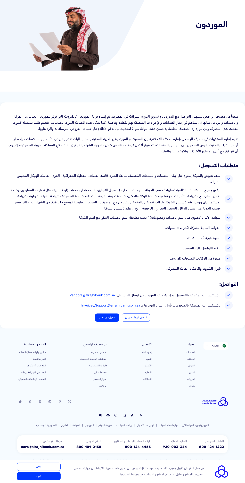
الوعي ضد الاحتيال (145, 425)
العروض (191, 379)
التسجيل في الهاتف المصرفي (32, 379)
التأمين (192, 372)
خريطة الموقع (105, 425)
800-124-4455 (138, 447)
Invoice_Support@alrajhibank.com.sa (110, 305)
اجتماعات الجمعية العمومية (93, 359)
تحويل (192, 385)
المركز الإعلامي (100, 379)
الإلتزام (64, 425)
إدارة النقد (147, 352)
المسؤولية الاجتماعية (46, 425)
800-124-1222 (211, 447)
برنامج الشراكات (124, 425)
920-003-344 (175, 447)
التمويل (191, 365)
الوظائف (103, 385)
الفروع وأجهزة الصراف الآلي (195, 425)
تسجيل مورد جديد (107, 317)
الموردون (89, 425)
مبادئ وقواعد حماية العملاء (32, 352)
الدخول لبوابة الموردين (136, 317)
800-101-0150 (88, 447)
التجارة (148, 372)
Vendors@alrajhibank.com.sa (92, 295)
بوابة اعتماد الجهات (168, 425)
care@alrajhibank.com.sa (42, 447)
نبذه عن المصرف (99, 352)
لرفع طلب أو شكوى (36, 365)
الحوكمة (76, 425)
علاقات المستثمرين (98, 365)
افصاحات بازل (100, 372)
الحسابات (190, 352)
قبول (38, 476)
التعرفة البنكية (39, 359)
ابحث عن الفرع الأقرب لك (33, 372)
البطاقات (191, 359)
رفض (38, 466)
